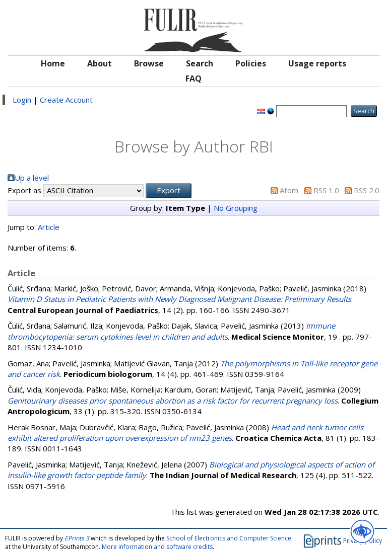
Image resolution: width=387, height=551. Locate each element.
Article (48, 227)
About (99, 63)
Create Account (66, 100)
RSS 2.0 (366, 190)
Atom (289, 190)
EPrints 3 (76, 538)
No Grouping (235, 208)
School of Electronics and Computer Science (228, 538)
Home (53, 63)
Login (22, 100)
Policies (250, 63)
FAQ (193, 78)
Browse (149, 63)
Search (199, 63)
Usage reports (317, 63)
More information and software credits (157, 546)
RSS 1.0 (326, 190)
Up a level (32, 178)
